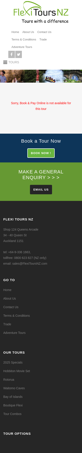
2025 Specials (13, 362)
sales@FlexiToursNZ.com (29, 263)
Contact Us (44, 32)
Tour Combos (12, 414)
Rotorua (8, 379)
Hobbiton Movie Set (16, 371)
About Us (28, 32)
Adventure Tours (22, 47)
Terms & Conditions (24, 39)
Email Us (41, 189)
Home (15, 32)
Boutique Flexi (13, 405)
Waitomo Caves (14, 388)
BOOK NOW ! (41, 153)
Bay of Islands (13, 396)
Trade (43, 39)
